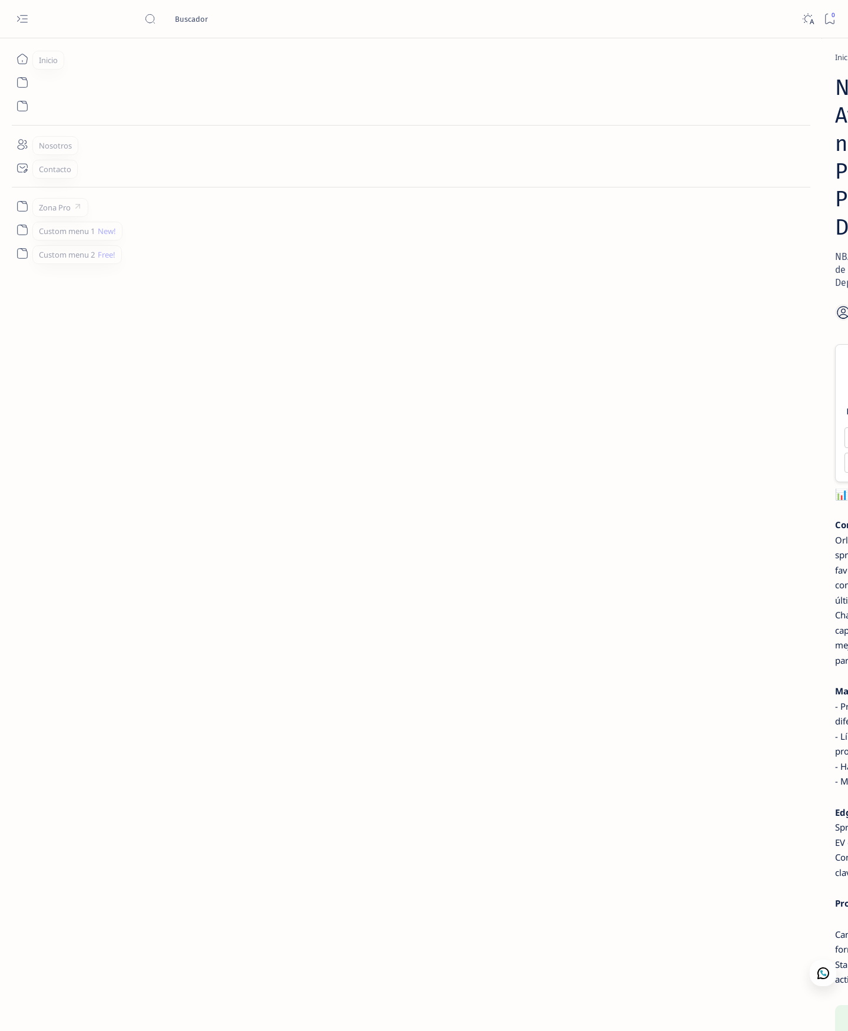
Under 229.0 (436, 366)
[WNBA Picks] (677, 254)
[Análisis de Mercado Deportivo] (705, 80)
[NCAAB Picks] (673, 344)
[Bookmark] (829, 19)
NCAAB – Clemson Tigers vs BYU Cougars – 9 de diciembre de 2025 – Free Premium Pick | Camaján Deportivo (696, 379)
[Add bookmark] (529, 216)
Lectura (618, 512)
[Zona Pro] (22, 206)
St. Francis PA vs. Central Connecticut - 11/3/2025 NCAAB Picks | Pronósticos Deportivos (691, 218)
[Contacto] (22, 168)
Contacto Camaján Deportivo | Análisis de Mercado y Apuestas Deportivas (693, 110)
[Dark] (807, 19)
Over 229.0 (266, 366)
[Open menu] (22, 19)
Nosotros (703, 512)
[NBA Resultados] (687, 421)
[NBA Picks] (171, 57)
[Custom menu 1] (22, 230)
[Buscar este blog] (232, 18)
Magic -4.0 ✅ (266, 341)
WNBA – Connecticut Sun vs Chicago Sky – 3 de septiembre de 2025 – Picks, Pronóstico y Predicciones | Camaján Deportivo (696, 295)
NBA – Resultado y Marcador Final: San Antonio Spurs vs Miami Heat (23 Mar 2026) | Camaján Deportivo (685, 456)
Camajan (120, 1008)
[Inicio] (22, 59)
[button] (758, 1007)
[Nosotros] (22, 144)
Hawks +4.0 (437, 341)
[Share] (566, 216)
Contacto (659, 512)
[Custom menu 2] (22, 253)
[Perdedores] (679, 189)
